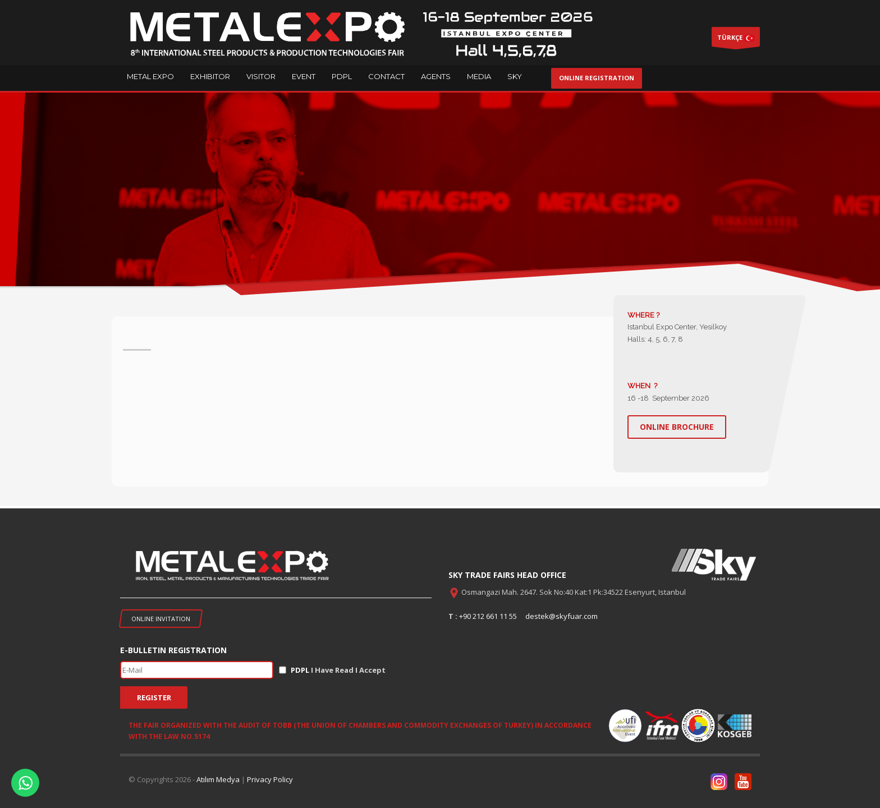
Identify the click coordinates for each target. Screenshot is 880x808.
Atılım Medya (218, 779)
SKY (514, 76)
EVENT (303, 76)
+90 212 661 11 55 (488, 616)
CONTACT (386, 76)
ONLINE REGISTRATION (596, 78)
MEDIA (479, 76)
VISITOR (261, 76)
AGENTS (436, 76)
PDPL (342, 76)
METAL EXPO (150, 76)
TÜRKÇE (736, 40)
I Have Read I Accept (338, 670)
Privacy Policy (270, 779)
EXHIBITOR (210, 76)
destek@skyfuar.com (561, 616)
